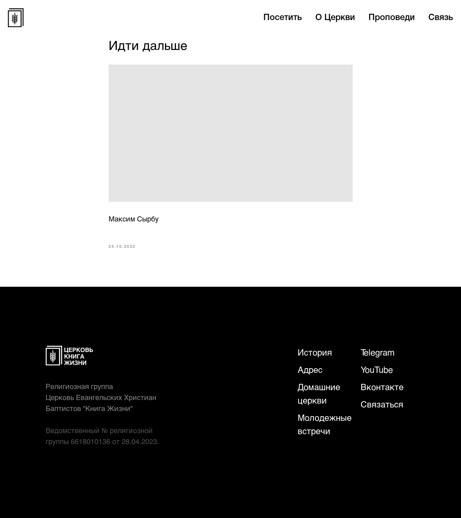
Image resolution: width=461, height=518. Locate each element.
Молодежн (319, 417)
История (315, 352)
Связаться (382, 404)
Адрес (310, 369)
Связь (440, 18)
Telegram (377, 352)
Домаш (312, 387)
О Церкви (335, 18)
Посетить (282, 18)
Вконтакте (382, 387)
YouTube (377, 369)
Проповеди (391, 18)
